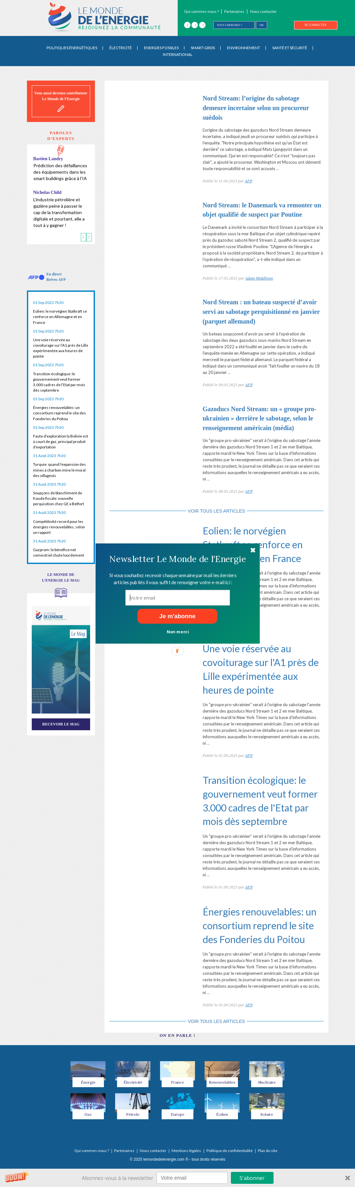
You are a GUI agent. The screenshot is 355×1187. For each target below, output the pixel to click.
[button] (177, 558)
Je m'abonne (177, 616)
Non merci (177, 631)
